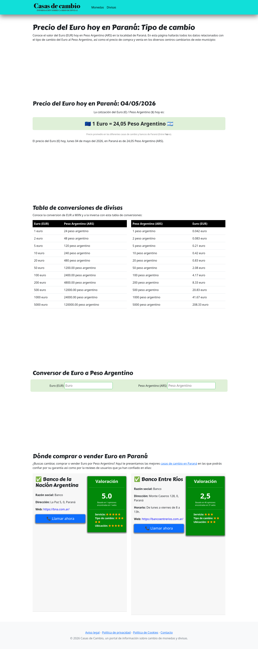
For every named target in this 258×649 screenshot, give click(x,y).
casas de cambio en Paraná (179, 463)
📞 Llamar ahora (60, 518)
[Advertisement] (129, 70)
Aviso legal (92, 632)
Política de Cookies (145, 632)
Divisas (111, 7)
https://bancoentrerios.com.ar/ (162, 519)
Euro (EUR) (56, 386)
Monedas (98, 7)
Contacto (167, 632)
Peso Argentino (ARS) (152, 386)
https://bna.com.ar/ (56, 509)
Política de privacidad (116, 632)
